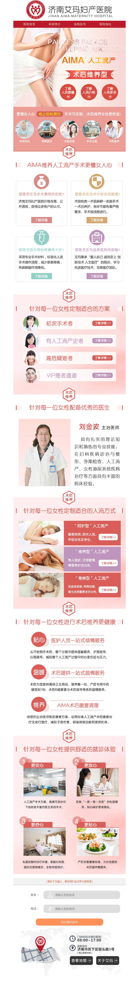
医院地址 (105, 24)
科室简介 (55, 24)
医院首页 (29, 24)
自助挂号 (80, 24)
